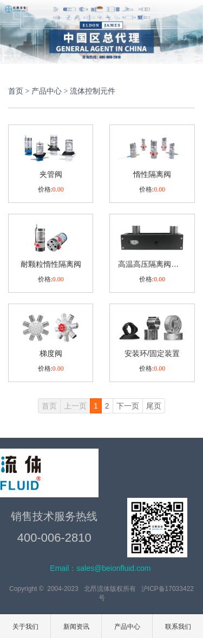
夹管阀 (51, 174)
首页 (15, 91)
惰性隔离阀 (152, 174)
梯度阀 (51, 353)
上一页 (75, 406)
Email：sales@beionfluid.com (100, 568)
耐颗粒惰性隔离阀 (51, 264)
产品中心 (46, 91)
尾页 (153, 406)
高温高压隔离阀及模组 (152, 264)
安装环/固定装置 (152, 353)
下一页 (127, 406)
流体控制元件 (92, 91)
